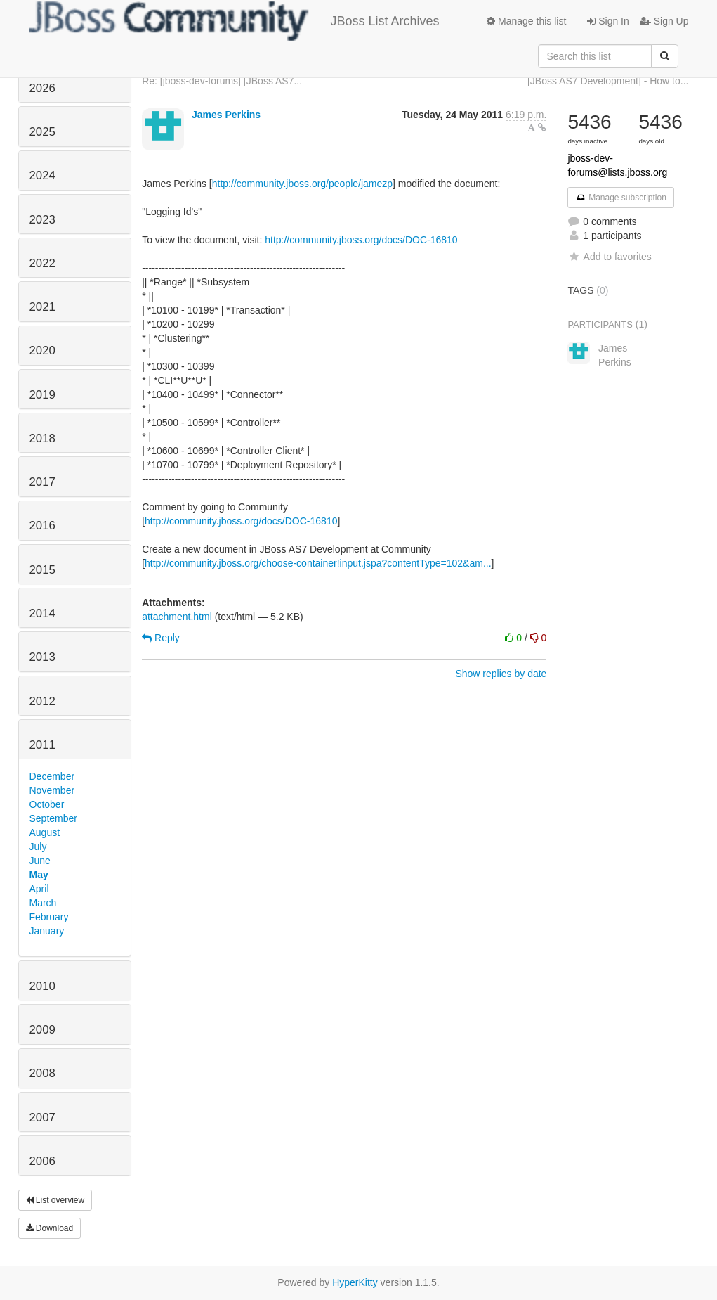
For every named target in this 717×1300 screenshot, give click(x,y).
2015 (42, 570)
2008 (42, 1073)
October (47, 804)
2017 (42, 482)
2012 (42, 701)
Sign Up (664, 21)
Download (50, 1228)
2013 (42, 657)
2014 (42, 613)
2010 (42, 986)
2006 (42, 1161)
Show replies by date (500, 673)
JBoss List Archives (234, 21)
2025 (42, 132)
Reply (161, 637)
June (40, 860)
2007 (42, 1117)
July (38, 846)
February (49, 916)
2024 (42, 175)
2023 (42, 219)
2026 (42, 88)
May (38, 874)
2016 (42, 525)
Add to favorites (609, 256)
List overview (55, 1200)
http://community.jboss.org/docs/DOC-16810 (361, 239)
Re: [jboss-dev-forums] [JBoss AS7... (222, 80)
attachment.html (177, 616)
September (53, 818)
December (52, 776)
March (43, 902)
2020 (42, 350)
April (39, 888)
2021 (42, 307)
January (47, 931)
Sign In (608, 21)
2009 (42, 1029)
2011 (42, 745)
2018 (42, 438)
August (44, 832)
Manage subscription (620, 197)
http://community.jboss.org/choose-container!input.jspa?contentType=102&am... (318, 563)
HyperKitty (355, 1282)
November (52, 790)
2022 (42, 263)
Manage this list (526, 21)
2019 (42, 394)
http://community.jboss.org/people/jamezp (302, 183)
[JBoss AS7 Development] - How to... (608, 80)
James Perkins (226, 114)
